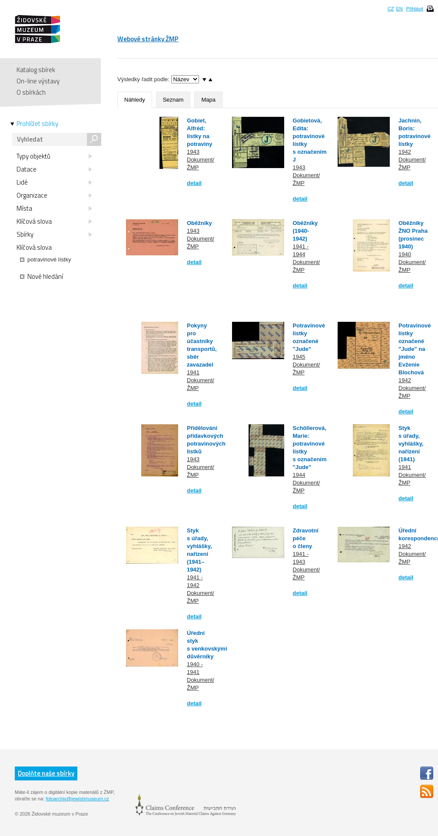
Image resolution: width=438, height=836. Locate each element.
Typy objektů (54, 156)
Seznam (173, 99)
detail (194, 183)
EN (399, 8)
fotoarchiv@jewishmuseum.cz (77, 798)
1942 (404, 152)
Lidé (54, 182)
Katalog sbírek (36, 70)
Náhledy (134, 99)
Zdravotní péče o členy (306, 538)
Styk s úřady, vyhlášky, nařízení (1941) (411, 444)
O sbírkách (31, 92)
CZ (391, 8)
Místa (54, 208)
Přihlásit (414, 8)
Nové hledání (41, 277)
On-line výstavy (38, 81)
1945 (299, 357)
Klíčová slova (54, 221)
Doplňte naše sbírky (46, 773)
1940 (404, 254)
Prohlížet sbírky (37, 124)
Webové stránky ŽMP (148, 39)
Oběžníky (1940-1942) (305, 231)
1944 (299, 475)
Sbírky (54, 234)
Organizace (54, 195)
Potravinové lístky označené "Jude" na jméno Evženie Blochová (414, 349)
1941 (193, 372)
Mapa (208, 99)
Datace (54, 169)
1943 (193, 152)
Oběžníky (199, 223)
